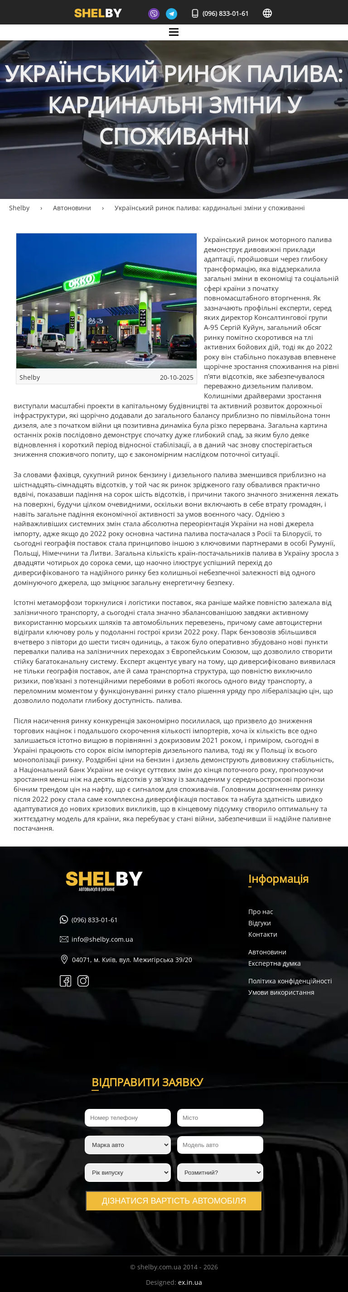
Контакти (262, 934)
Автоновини (267, 952)
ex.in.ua (190, 1282)
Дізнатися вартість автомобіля (174, 1200)
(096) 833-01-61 (220, 13)
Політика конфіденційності (290, 981)
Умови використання (281, 992)
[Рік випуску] (128, 1172)
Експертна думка (274, 963)
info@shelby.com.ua (102, 939)
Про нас (260, 911)
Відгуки (259, 923)
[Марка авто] (128, 1145)
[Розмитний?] (220, 1172)
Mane (174, 39)
